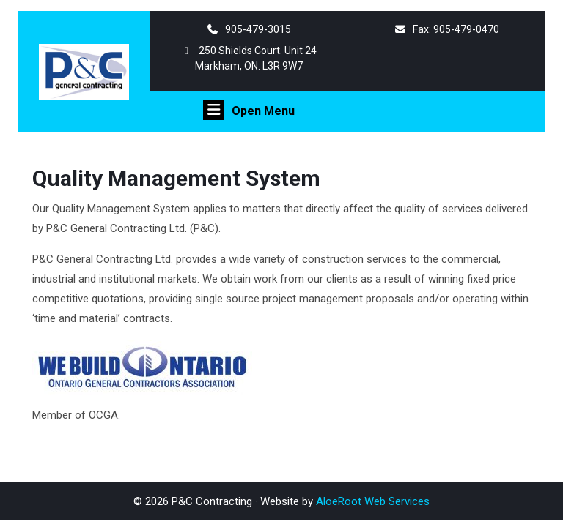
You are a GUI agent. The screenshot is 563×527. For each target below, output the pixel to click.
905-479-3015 (248, 29)
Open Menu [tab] (249, 110)
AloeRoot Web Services (373, 501)
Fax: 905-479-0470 (446, 29)
